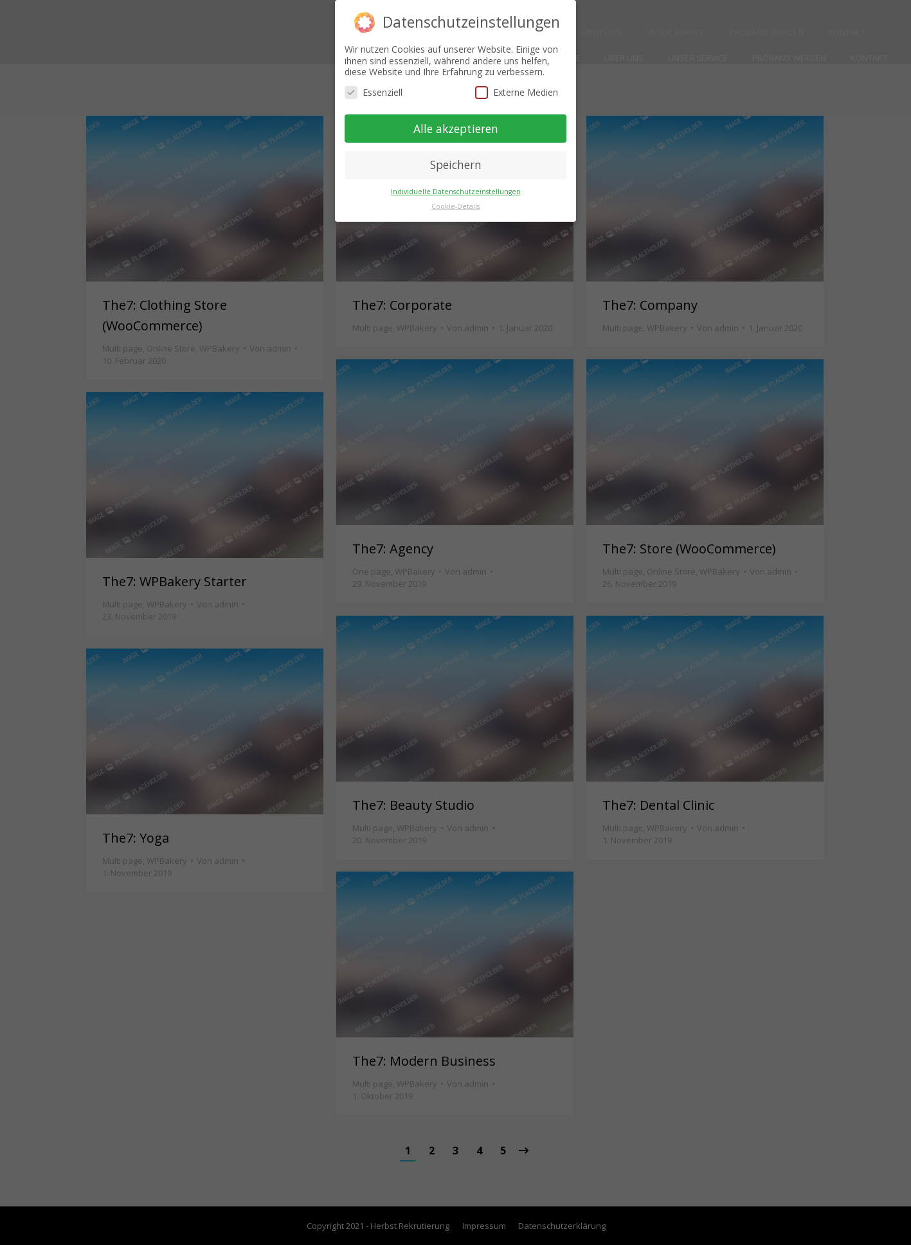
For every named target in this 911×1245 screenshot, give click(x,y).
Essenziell (373, 92)
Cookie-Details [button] (455, 206)
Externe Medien (516, 92)
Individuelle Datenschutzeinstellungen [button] (456, 191)
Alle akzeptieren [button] (455, 128)
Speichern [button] (456, 164)
